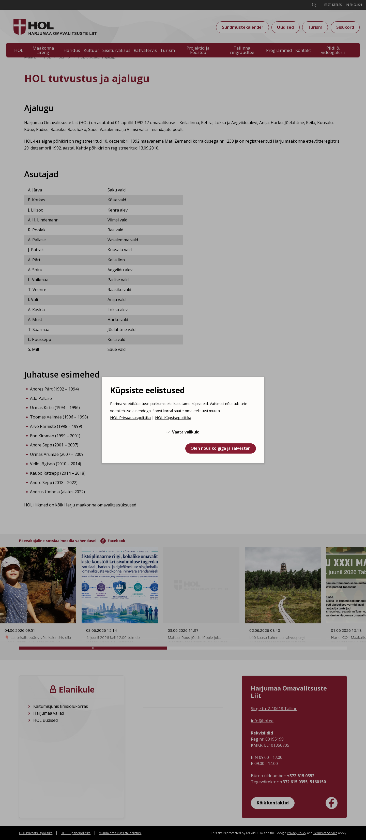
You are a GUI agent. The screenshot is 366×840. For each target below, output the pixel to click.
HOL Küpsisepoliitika (173, 417)
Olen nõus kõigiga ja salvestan (221, 448)
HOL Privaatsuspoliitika (130, 417)
